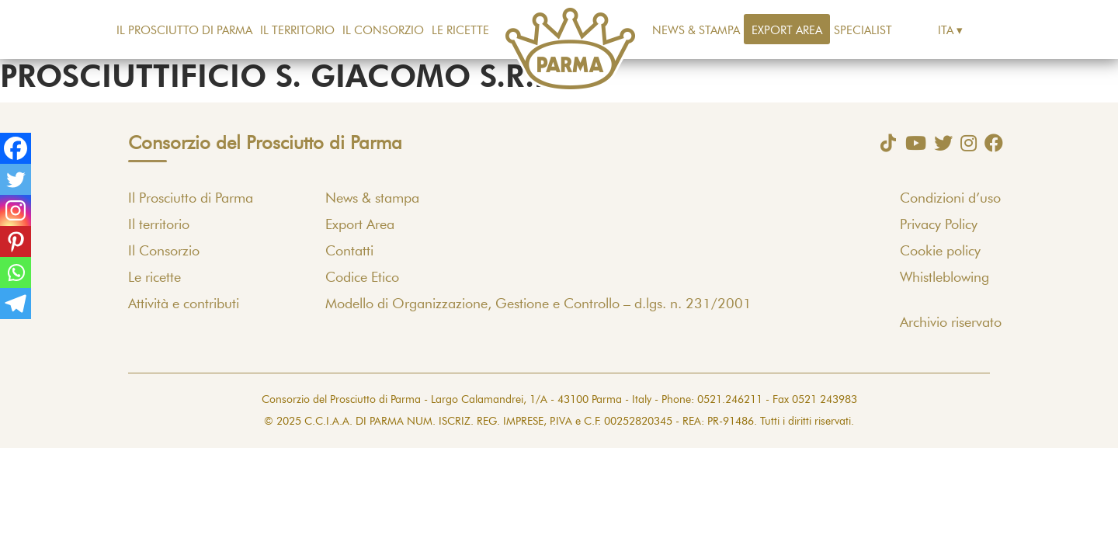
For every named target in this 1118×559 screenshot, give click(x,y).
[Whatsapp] (15, 272)
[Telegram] (15, 303)
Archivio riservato (951, 323)
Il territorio (297, 30)
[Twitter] (15, 179)
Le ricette (460, 30)
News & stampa (696, 30)
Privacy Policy (938, 225)
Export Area (787, 30)
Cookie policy (940, 252)
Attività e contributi (183, 304)
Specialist (863, 30)
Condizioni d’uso (950, 199)
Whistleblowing (944, 278)
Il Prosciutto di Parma (184, 30)
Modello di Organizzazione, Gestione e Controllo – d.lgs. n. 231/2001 (538, 304)
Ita (945, 30)
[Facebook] (15, 148)
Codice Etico (362, 278)
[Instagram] (15, 210)
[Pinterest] (15, 241)
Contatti (349, 252)
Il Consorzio (383, 30)
